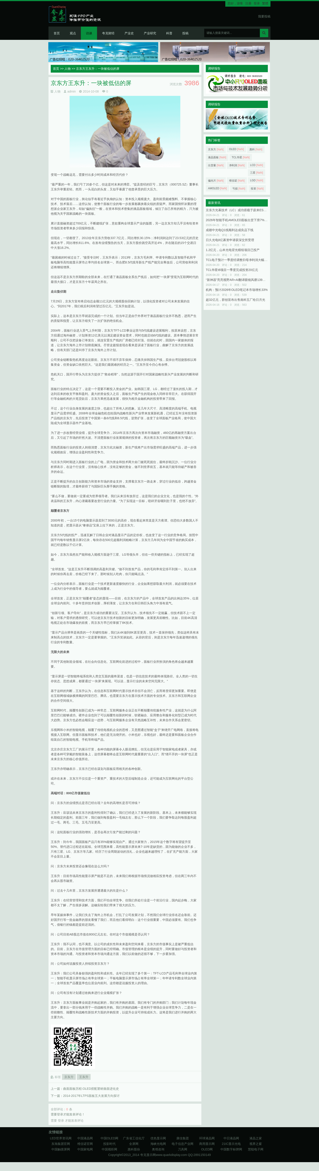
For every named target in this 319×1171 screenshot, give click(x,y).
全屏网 (133, 1144)
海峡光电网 (158, 1144)
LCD (256, 165)
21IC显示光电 (231, 1144)
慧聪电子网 (255, 1149)
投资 (257, 188)
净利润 (237, 165)
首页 (57, 33)
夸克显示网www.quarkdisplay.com (164, 1155)
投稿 (185, 33)
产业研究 (150, 33)
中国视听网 (109, 1149)
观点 (73, 33)
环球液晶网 (207, 1138)
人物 (67, 68)
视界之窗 (255, 1144)
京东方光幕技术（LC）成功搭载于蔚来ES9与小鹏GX (242, 210)
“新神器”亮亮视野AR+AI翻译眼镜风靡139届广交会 (240, 280)
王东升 (83, 1077)
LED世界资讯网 (60, 1138)
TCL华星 (241, 157)
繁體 (265, 3)
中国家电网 (85, 1149)
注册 (248, 3)
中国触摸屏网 (60, 1149)
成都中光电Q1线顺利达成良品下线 (229, 230)
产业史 (129, 33)
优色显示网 (158, 1138)
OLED (236, 149)
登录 (257, 3)
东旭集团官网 (60, 1144)
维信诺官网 (85, 1144)
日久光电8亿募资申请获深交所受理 (230, 240)
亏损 (238, 188)
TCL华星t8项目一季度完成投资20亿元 (232, 270)
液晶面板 (217, 157)
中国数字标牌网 (231, 1149)
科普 (169, 33)
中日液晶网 (231, 1138)
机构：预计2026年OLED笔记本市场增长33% (237, 290)
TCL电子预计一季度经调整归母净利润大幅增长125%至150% (248, 260)
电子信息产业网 (182, 1144)
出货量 (216, 165)
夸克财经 (108, 33)
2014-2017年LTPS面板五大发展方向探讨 (91, 1096)
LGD (256, 180)
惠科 (255, 149)
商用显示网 (207, 1144)
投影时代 (109, 1144)
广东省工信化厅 (134, 1138)
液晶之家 (255, 1138)
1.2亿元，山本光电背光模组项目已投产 (233, 250)
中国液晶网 (85, 1138)
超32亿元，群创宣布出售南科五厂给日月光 (235, 299)
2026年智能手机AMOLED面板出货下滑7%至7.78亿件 (243, 220)
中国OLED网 (109, 1138)
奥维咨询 (158, 1149)
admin (71, 91)
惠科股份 (134, 1149)
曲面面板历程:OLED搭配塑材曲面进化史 (91, 1088)
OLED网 (207, 1149)
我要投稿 (264, 16)
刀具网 (182, 1149)
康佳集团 (182, 1138)
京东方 (69, 1077)
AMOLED (217, 188)
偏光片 (216, 180)
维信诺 (237, 180)
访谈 (89, 33)
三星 (256, 172)
